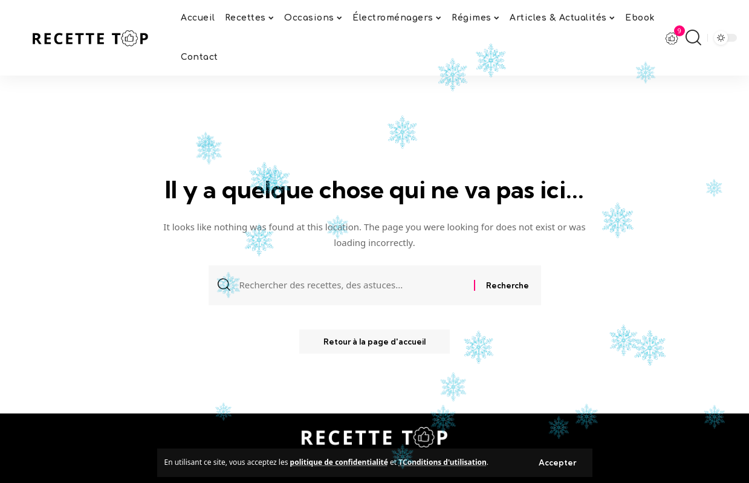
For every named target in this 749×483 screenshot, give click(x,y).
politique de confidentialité (339, 462)
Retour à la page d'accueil (374, 341)
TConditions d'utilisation (442, 462)
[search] (693, 37)
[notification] (672, 38)
